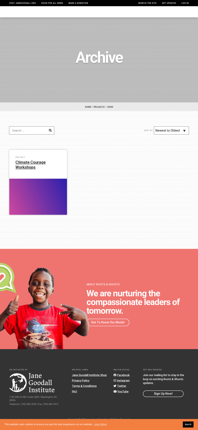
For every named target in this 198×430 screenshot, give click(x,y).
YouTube (121, 397)
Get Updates (169, 3)
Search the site (147, 3)
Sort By (148, 137)
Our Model (121, 14)
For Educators (99, 14)
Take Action (177, 15)
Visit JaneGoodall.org (22, 3)
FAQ (74, 397)
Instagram (122, 386)
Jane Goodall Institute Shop (89, 381)
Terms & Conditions (84, 392)
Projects (140, 14)
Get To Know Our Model (107, 328)
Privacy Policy (80, 386)
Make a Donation (78, 3)
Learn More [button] (100, 424)
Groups (156, 14)
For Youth (76, 14)
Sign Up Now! (163, 400)
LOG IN (185, 3)
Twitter (120, 392)
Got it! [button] (188, 424)
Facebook (122, 381)
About (59, 14)
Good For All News (52, 3)
